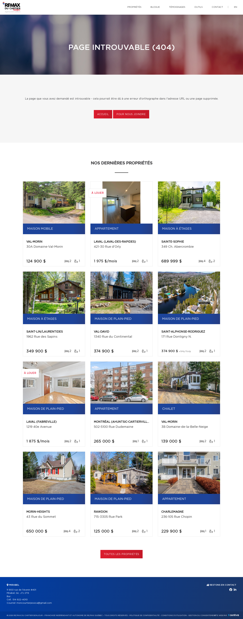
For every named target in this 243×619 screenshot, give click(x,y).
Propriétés (134, 7)
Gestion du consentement (202, 615)
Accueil (103, 114)
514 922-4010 (20, 600)
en (235, 7)
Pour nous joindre (131, 114)
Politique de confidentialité (144, 615)
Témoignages (177, 7)
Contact (217, 7)
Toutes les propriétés (121, 554)
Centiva (233, 615)
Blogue (155, 7)
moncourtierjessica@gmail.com (34, 603)
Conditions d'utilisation (174, 615)
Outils (198, 7)
